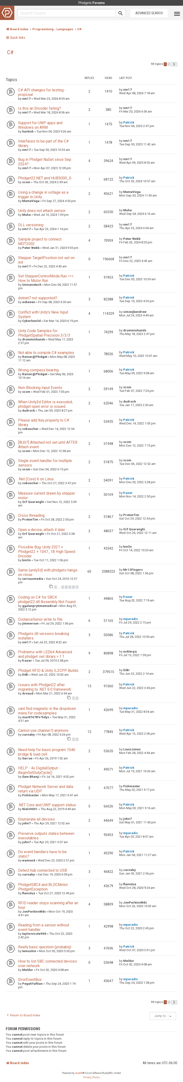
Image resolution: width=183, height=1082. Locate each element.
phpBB (79, 1073)
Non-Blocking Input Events (40, 387)
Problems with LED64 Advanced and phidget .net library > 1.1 (45, 654)
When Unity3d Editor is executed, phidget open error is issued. (45, 404)
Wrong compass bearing (38, 370)
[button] (174, 64)
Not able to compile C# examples (46, 352)
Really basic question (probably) (44, 947)
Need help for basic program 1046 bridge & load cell (46, 752)
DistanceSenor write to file (40, 619)
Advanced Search (149, 13)
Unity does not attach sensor (42, 210)
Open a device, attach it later (41, 529)
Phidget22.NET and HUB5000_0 (44, 178)
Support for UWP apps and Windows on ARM (40, 125)
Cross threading (31, 515)
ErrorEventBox (30, 979)
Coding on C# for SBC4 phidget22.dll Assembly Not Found (47, 599)
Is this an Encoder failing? (39, 108)
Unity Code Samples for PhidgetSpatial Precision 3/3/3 (44, 333)
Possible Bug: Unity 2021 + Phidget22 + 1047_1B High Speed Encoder (46, 551)
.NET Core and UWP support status (47, 805)
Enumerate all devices (36, 819)
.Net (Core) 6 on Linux (36, 479)
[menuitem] (87, 1077)
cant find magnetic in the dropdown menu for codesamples (47, 710)
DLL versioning (30, 225)
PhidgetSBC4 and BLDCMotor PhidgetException (43, 886)
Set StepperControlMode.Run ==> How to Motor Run (45, 278)
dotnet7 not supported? (37, 298)
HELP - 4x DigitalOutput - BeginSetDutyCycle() (39, 770)
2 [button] (168, 64)
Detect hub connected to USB (42, 870)
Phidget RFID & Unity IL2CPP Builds (48, 670)
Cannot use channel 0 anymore (43, 730)
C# (10, 52)
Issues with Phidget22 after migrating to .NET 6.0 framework (44, 687)
